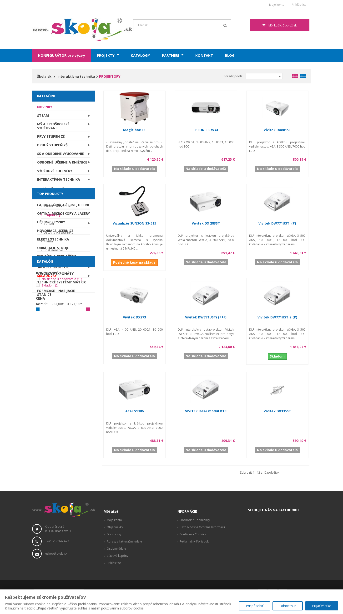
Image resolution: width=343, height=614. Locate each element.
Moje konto (276, 4)
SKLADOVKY (47, 277)
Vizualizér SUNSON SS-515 (134, 223)
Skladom (50, 438)
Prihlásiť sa (299, 4)
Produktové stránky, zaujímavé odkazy (206, 549)
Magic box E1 (134, 130)
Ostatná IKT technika (58, 234)
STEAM (43, 117)
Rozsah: (42, 456)
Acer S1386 (134, 411)
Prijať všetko (321, 606)
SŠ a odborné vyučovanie (60, 155)
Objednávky (115, 527)
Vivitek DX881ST (277, 130)
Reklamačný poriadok (194, 541)
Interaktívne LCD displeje (61, 199)
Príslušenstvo (53, 252)
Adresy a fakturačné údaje (124, 541)
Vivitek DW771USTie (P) (277, 317)
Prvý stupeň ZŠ (51, 138)
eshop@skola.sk (56, 554)
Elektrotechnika (53, 335)
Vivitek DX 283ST (206, 223)
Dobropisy (114, 534)
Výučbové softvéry (54, 172)
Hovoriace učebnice (55, 327)
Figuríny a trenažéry (56, 352)
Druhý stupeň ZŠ (52, 146)
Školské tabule (51, 260)
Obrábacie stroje (53, 344)
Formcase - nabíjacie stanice (56, 389)
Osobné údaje (116, 549)
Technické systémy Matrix (61, 378)
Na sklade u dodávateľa (62, 431)
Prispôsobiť (254, 606)
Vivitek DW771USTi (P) (277, 223)
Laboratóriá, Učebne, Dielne (63, 301)
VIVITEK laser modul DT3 (206, 411)
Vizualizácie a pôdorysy (195, 556)
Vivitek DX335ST (277, 411)
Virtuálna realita (55, 190)
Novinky (44, 108)
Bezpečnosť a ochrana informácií (202, 527)
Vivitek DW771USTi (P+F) (206, 317)
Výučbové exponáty (55, 370)
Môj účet (111, 511)
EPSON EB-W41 (205, 130)
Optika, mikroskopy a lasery (63, 309)
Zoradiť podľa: (233, 76)
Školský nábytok (53, 268)
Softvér (48, 225)
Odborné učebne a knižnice (62, 164)
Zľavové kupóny (117, 556)
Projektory (52, 216)
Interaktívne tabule (57, 207)
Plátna (48, 243)
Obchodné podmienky (195, 520)
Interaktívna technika (58, 181)
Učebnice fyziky (51, 318)
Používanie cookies (193, 534)
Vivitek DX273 (134, 317)
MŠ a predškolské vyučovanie (53, 127)
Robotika (46, 361)
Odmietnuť (287, 606)
